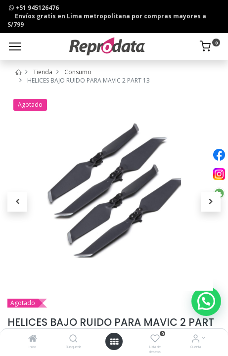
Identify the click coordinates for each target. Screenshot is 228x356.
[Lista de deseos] (155, 339)
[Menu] (15, 46)
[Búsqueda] (73, 339)
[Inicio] (32, 339)
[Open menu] (114, 342)
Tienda (42, 72)
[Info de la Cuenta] (195, 339)
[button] (17, 202)
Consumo (77, 72)
